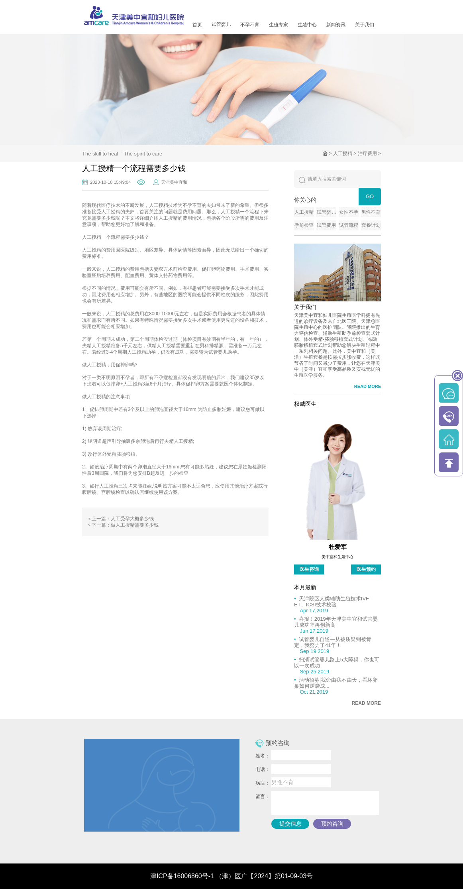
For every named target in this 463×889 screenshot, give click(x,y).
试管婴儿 (221, 24)
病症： (262, 783)
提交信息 (290, 823)
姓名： (262, 756)
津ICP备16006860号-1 (182, 876)
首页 (197, 25)
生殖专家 (278, 25)
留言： (262, 796)
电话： (262, 769)
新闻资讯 (335, 25)
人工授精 (342, 153)
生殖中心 (307, 25)
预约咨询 (332, 823)
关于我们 (364, 25)
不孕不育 (249, 25)
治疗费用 (367, 153)
